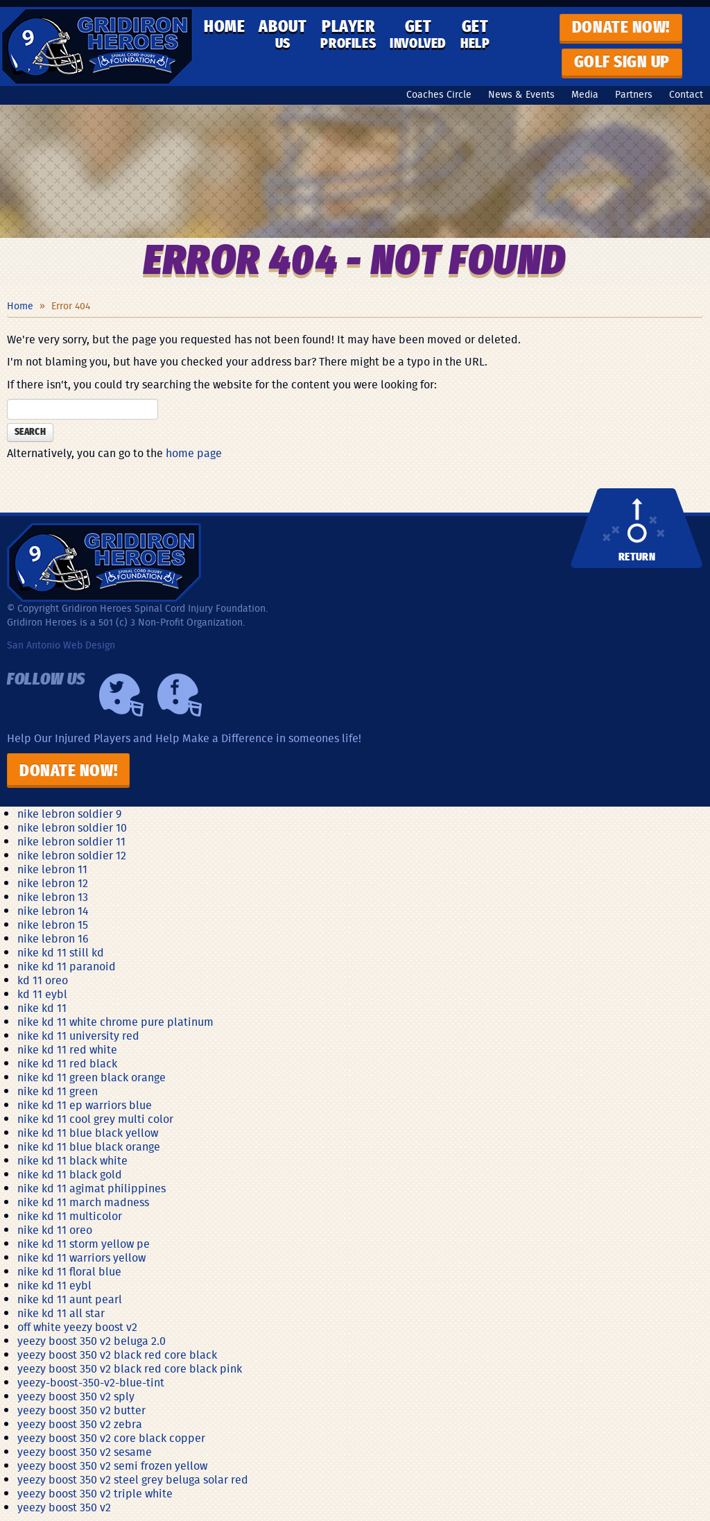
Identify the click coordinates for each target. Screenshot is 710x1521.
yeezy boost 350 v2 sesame (84, 1451)
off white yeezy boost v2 (77, 1326)
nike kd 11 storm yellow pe (83, 1243)
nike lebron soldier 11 (71, 841)
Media (584, 94)
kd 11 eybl (42, 994)
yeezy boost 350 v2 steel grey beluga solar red (132, 1479)
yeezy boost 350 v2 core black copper (111, 1437)
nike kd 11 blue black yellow (87, 1132)
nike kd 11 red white (67, 1049)
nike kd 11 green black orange (91, 1077)
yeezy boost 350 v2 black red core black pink (129, 1368)
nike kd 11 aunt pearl (69, 1299)
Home (224, 27)
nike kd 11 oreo (54, 1229)
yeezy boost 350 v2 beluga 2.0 (91, 1340)
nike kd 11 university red (78, 1035)
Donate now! (621, 27)
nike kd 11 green (57, 1091)
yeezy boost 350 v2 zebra (79, 1424)
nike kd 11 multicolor (69, 1216)
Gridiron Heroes (97, 46)
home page (194, 453)
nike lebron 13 (52, 896)
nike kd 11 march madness (83, 1202)
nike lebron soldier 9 (69, 813)
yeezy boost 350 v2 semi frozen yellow (112, 1465)
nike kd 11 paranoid (66, 966)
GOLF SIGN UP (622, 62)
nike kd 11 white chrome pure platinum (115, 1021)
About (282, 35)
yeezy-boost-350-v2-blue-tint (90, 1382)
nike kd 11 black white (72, 1160)
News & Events (521, 94)
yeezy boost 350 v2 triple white (95, 1493)
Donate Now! (68, 771)
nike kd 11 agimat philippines (91, 1188)
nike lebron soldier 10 (72, 827)
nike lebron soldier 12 (71, 855)
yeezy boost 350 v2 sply (76, 1396)
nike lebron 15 (52, 924)
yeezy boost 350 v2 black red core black (117, 1354)
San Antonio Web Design (61, 645)
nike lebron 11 (52, 869)
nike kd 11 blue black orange (88, 1146)
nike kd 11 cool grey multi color (95, 1118)
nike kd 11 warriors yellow (81, 1257)
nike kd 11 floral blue (69, 1271)
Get (418, 35)
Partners (633, 94)
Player (348, 35)
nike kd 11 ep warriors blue (84, 1105)
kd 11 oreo (42, 980)
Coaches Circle (438, 94)
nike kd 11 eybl (54, 1285)
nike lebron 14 (53, 910)
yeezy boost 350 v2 (64, 1507)
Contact (686, 94)
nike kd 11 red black (67, 1063)
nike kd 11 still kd (60, 952)
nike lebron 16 (53, 938)
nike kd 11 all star (61, 1313)
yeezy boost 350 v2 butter (81, 1410)
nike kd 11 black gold (69, 1174)
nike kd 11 (42, 1007)
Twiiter (121, 694)
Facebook (179, 694)
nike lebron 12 (52, 883)
